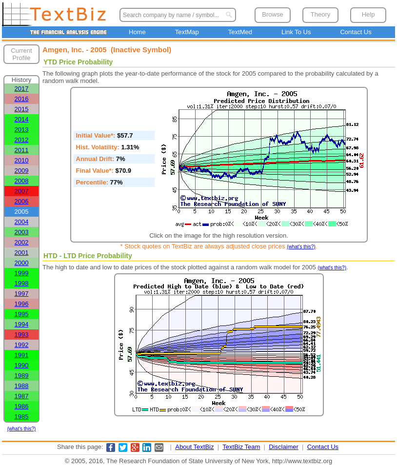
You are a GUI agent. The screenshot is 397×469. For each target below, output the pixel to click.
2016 (22, 98)
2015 (22, 109)
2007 (22, 191)
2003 (22, 232)
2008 (22, 180)
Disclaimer (283, 446)
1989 (22, 375)
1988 (22, 385)
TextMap (187, 32)
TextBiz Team (241, 446)
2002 (22, 242)
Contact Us (355, 32)
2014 (22, 119)
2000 (22, 262)
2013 (22, 129)
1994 (22, 324)
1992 (22, 344)
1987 (22, 396)
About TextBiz (194, 446)
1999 (22, 273)
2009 (22, 170)
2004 (22, 221)
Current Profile (21, 54)
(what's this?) (21, 428)
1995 (22, 314)
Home (137, 32)
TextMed (240, 32)
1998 (22, 283)
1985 (22, 416)
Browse (272, 14)
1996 (22, 303)
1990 (22, 365)
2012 (22, 139)
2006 (22, 201)
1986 (22, 406)
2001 (22, 252)
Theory (320, 14)
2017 (22, 88)
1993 (22, 334)
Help (368, 14)
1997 (22, 293)
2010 (22, 160)
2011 (22, 150)
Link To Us (296, 32)
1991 (22, 355)
